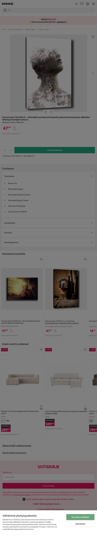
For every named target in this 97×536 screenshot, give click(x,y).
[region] (48, 523)
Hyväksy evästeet (80, 517)
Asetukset (80, 523)
